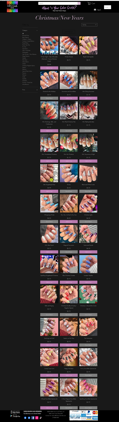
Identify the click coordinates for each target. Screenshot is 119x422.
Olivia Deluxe (25, 61)
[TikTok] (40, 417)
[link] (93, 3)
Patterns (24, 67)
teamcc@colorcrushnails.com (59, 415)
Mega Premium (25, 56)
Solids (23, 77)
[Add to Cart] (49, 68)
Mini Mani (24, 60)
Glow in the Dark (26, 50)
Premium (24, 73)
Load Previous (69, 32)
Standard (24, 80)
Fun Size (24, 46)
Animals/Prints (25, 35)
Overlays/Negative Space (28, 65)
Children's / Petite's (26, 39)
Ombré (24, 63)
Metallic (24, 58)
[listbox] (107, 7)
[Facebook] (25, 417)
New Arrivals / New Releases (29, 54)
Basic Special (25, 37)
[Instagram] (36, 417)
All (23, 33)
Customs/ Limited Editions (28, 41)
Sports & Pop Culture (27, 71)
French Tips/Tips (26, 45)
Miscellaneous (25, 84)
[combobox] (89, 24)
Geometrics (25, 48)
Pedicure (24, 69)
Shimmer (24, 75)
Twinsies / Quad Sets (27, 82)
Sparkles (24, 78)
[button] (107, 7)
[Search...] (56, 3)
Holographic (25, 52)
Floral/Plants (25, 43)
